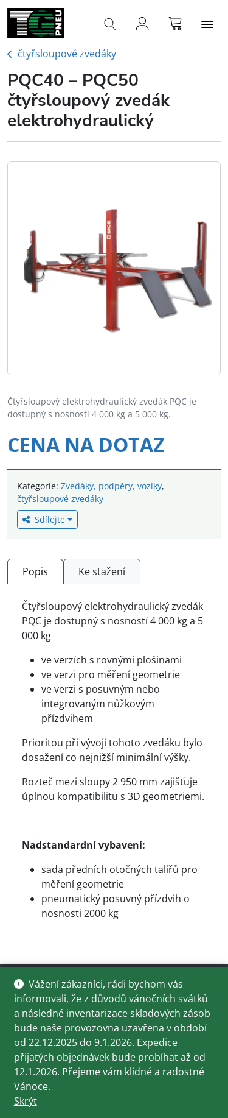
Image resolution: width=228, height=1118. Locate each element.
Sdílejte (43, 519)
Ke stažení (101, 571)
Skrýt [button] (25, 1101)
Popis (35, 571)
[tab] (35, 571)
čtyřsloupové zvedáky (67, 53)
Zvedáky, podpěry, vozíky (111, 486)
